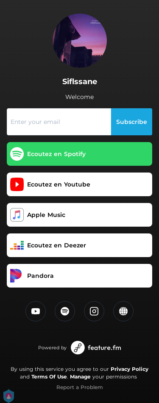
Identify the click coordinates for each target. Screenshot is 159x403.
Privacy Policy (129, 369)
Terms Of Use (49, 376)
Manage (80, 376)
